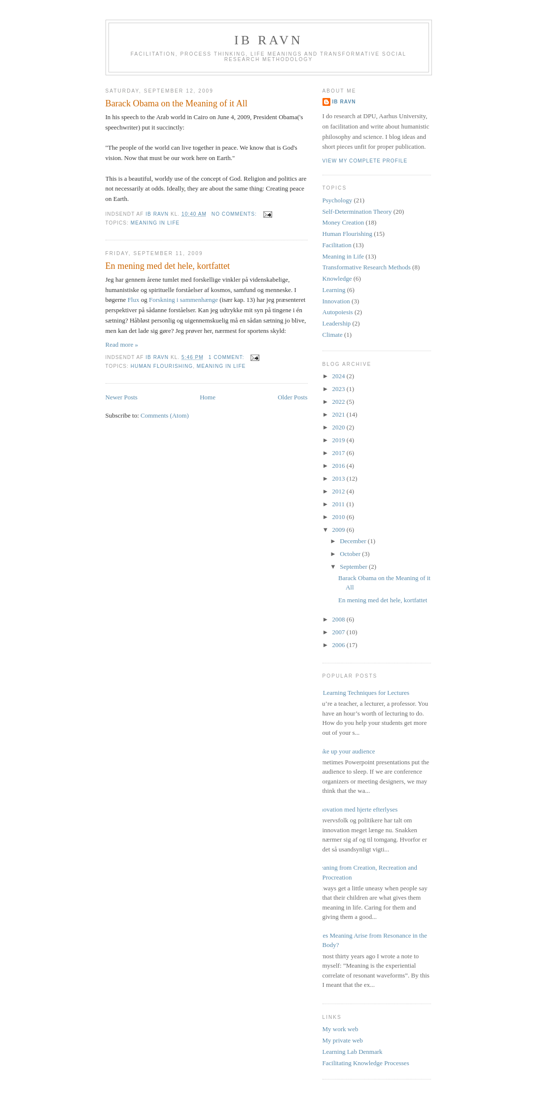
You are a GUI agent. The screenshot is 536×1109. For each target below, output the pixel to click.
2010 (339, 517)
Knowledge (337, 278)
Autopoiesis (337, 312)
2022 (339, 401)
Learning (334, 290)
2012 (339, 491)
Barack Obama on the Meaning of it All (177, 103)
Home (207, 397)
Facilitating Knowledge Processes (365, 1063)
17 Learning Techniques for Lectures (362, 692)
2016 (339, 465)
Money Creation (343, 222)
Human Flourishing (162, 366)
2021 (339, 414)
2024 (339, 376)
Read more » (122, 344)
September (354, 566)
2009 (339, 529)
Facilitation (337, 245)
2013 (339, 478)
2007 (339, 632)
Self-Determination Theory (357, 211)
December (354, 541)
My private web (342, 1040)
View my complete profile (365, 160)
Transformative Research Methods (366, 267)
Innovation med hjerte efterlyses (356, 809)
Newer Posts (122, 397)
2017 (339, 453)
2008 (339, 619)
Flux (134, 299)
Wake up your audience (345, 751)
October (351, 553)
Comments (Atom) (165, 415)
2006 (339, 645)
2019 (339, 440)
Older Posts (292, 397)
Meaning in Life (155, 223)
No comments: (235, 214)
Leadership (336, 323)
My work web (340, 1029)
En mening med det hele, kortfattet (168, 266)
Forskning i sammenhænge (183, 299)
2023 (339, 388)
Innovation (336, 301)
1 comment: (227, 357)
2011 (339, 504)
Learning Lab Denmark (352, 1051)
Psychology (337, 200)
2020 (339, 427)
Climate (332, 334)
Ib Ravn (268, 40)
